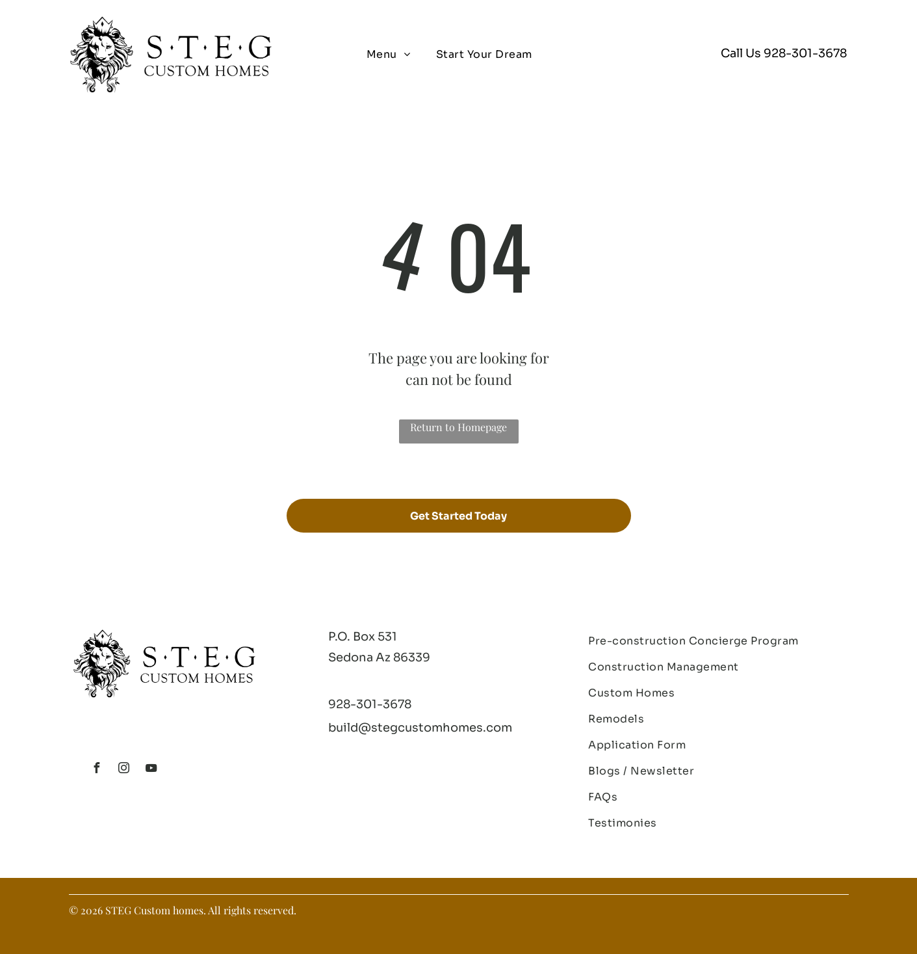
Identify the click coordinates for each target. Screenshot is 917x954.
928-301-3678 (805, 53)
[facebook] (96, 770)
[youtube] (151, 770)
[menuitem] (388, 55)
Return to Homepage (458, 427)
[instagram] (124, 770)
